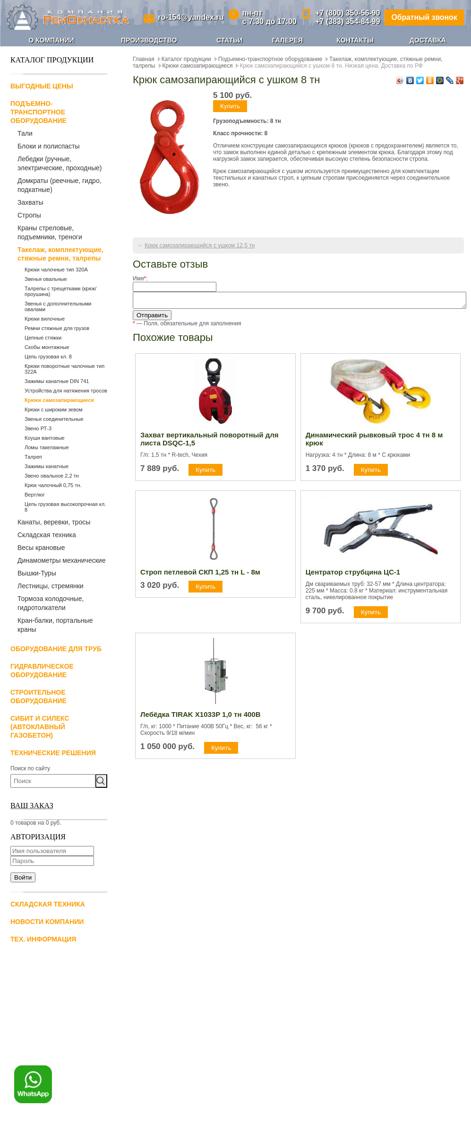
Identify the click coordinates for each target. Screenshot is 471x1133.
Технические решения (53, 753)
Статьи (229, 40)
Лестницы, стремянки (50, 586)
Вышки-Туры (36, 573)
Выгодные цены (41, 86)
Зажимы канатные (47, 466)
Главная (143, 59)
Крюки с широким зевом (54, 409)
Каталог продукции (186, 59)
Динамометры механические (61, 560)
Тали (25, 133)
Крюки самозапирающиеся (59, 400)
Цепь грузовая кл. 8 (48, 356)
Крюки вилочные (45, 319)
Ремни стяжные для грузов (57, 328)
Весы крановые (41, 547)
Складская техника (46, 535)
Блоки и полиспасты (48, 146)
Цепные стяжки (43, 337)
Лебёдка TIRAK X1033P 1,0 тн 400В (200, 717)
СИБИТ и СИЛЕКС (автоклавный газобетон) (39, 727)
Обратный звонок (423, 17)
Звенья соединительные (54, 419)
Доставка (428, 40)
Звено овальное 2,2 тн (52, 476)
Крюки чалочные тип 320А (56, 269)
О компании (51, 40)
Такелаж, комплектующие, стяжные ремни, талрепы (60, 254)
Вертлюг (35, 494)
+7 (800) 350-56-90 (346, 13)
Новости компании (47, 921)
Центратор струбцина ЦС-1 (353, 575)
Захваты (30, 202)
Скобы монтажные (47, 347)
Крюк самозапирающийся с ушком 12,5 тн (200, 245)
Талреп (33, 457)
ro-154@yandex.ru (190, 17)
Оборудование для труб (56, 649)
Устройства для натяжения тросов (66, 390)
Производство (149, 40)
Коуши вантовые (45, 438)
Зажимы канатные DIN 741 (57, 381)
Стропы (29, 215)
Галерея (287, 40)
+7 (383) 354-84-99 (346, 21)
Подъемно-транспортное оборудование (38, 112)
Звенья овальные (46, 279)
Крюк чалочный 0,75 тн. (53, 485)
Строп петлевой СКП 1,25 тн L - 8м (200, 575)
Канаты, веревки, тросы (53, 522)
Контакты (354, 40)
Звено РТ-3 (38, 428)
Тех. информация (43, 939)
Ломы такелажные (47, 447)
